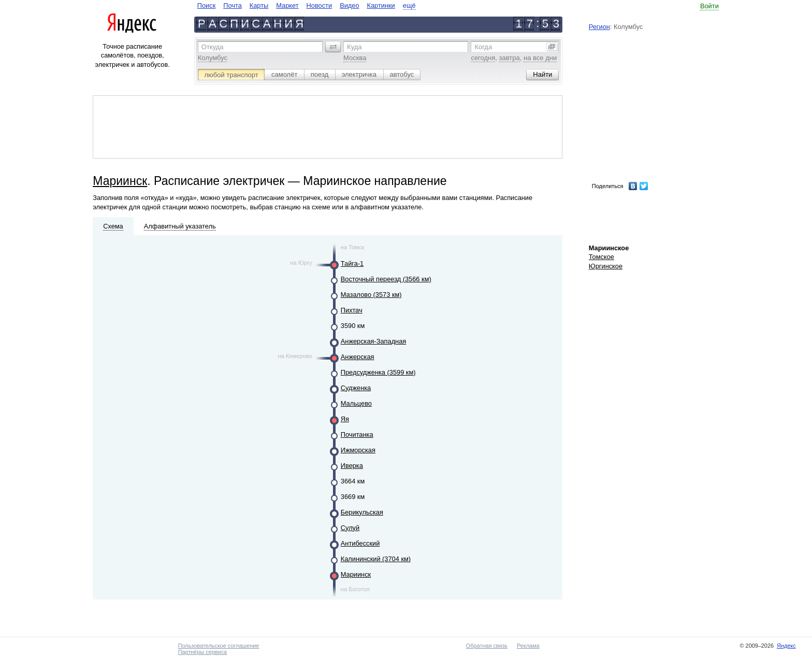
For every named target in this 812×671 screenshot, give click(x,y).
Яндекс (786, 646)
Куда (354, 47)
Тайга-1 (352, 263)
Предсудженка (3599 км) (378, 372)
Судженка (356, 388)
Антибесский (360, 543)
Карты (259, 5)
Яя (345, 419)
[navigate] (306, 5)
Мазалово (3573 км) (371, 294)
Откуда (212, 47)
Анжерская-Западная (373, 341)
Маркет (287, 5)
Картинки (381, 5)
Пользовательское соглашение (218, 646)
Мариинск (120, 181)
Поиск (206, 5)
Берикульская (362, 512)
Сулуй (350, 528)
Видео (349, 5)
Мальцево (356, 403)
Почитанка (357, 434)
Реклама (528, 646)
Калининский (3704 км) (376, 559)
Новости (319, 5)
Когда (483, 47)
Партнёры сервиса (202, 652)
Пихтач (352, 310)
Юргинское (605, 266)
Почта (232, 5)
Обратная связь (487, 646)
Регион (599, 27)
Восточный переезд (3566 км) (386, 279)
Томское (601, 257)
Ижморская (358, 450)
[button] (333, 46)
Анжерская (357, 357)
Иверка (352, 465)
